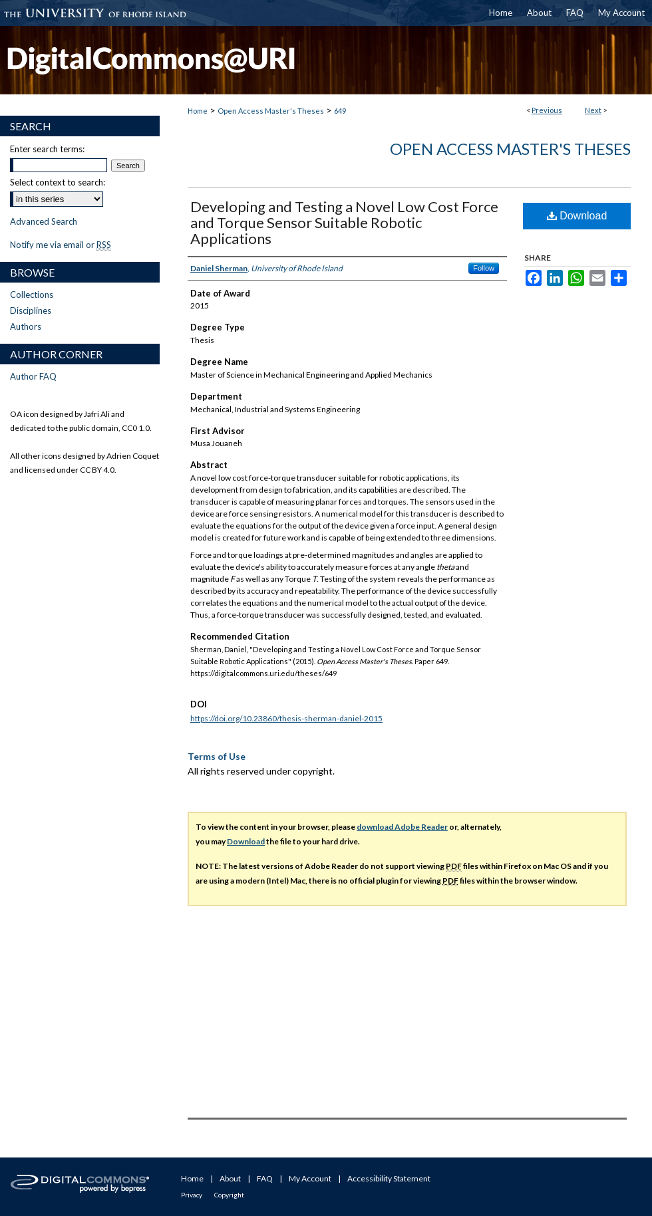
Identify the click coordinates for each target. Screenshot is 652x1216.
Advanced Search (43, 221)
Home (198, 110)
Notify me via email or (60, 244)
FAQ (265, 1178)
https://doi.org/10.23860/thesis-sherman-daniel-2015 (286, 718)
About (230, 1178)
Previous (547, 110)
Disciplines (30, 310)
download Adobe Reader (402, 827)
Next (593, 110)
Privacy (191, 1195)
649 (340, 110)
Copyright (229, 1195)
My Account (310, 1178)
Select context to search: (57, 182)
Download (577, 215)
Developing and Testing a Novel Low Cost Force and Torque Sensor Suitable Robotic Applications (344, 222)
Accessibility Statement (388, 1178)
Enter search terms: (47, 149)
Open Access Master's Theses (271, 110)
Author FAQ (33, 376)
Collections (31, 294)
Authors (25, 326)
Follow (483, 268)
